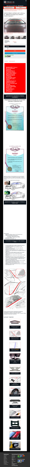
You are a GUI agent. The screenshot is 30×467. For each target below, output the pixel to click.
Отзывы (5, 457)
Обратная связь (13, 458)
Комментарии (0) (12, 61)
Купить (15, 50)
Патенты (5, 458)
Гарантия (5, 455)
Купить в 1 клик (15, 53)
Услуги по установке (13, 456)
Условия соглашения (6, 464)
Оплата (5, 456)
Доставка (5, 460)
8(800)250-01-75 (9, 3)
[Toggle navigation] (26, 0)
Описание (6, 61)
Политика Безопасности (6, 462)
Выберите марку (8, 7)
